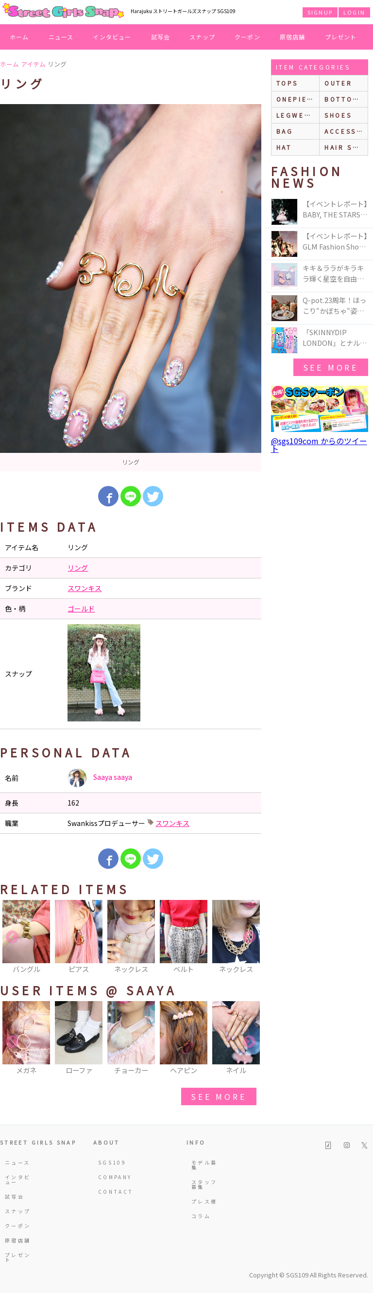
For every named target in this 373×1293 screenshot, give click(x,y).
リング (78, 568)
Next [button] (249, 937)
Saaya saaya (100, 778)
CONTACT (112, 1191)
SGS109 (112, 1162)
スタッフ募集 (204, 1184)
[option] (130, 287)
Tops (287, 83)
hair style (346, 147)
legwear (295, 115)
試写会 (160, 37)
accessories (346, 131)
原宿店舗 (292, 37)
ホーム (19, 37)
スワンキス (85, 588)
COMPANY (112, 1177)
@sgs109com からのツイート (319, 444)
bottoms (344, 99)
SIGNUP (320, 12)
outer (338, 83)
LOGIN (354, 12)
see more (218, 1096)
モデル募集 (204, 1165)
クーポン (247, 37)
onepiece (297, 99)
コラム (201, 1216)
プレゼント (341, 37)
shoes (338, 115)
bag (284, 131)
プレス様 (204, 1201)
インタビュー (112, 37)
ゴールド (81, 608)
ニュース (61, 37)
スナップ (202, 37)
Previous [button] (12, 937)
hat (284, 147)
